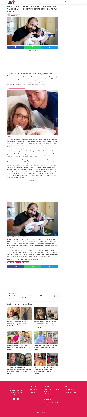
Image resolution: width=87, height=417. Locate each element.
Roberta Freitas (16, 14)
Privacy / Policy (69, 389)
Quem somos (34, 389)
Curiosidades (57, 2)
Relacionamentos (74, 2)
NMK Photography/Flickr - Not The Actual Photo (17, 236)
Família (65, 2)
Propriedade (47, 399)
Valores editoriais (49, 397)
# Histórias (25, 262)
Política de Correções (50, 394)
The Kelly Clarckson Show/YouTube (17, 88)
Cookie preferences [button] (70, 392)
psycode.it (33, 395)
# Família (18, 262)
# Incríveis (11, 262)
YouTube (9, 136)
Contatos (32, 392)
